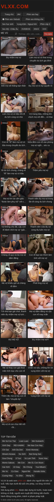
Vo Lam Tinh (29, 458)
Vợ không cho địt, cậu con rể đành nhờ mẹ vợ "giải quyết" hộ (14, 229)
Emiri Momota (32, 450)
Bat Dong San (35, 454)
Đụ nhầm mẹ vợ (13, 57)
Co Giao (14, 471)
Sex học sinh (7, 24)
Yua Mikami (40, 467)
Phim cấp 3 (45, 24)
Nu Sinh (22, 454)
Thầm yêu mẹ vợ (40, 170)
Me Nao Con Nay (35, 445)
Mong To (30, 476)
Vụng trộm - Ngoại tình (27, 24)
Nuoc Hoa (43, 458)
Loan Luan (23, 441)
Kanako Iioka (39, 471)
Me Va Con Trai (9, 441)
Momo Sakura (8, 463)
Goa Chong (7, 458)
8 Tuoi (18, 458)
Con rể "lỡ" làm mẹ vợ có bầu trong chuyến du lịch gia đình (13, 145)
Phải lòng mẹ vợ (40, 283)
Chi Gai (5, 450)
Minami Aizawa (8, 454)
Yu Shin (19, 476)
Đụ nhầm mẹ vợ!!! (40, 339)
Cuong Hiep (7, 476)
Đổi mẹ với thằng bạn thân (13, 86)
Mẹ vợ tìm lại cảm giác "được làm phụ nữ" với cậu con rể (13, 201)
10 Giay (16, 467)
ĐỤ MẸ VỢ (13, 339)
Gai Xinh (6, 467)
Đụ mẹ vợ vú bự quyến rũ (40, 86)
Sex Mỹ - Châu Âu (10, 29)
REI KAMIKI (19, 445)
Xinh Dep (6, 445)
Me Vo (5, 471)
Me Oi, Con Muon (35, 463)
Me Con (21, 463)
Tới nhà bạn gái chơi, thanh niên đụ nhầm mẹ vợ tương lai (13, 314)
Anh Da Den (17, 450)
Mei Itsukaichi (38, 441)
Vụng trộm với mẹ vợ (40, 396)
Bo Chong (27, 467)
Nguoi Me (26, 471)
